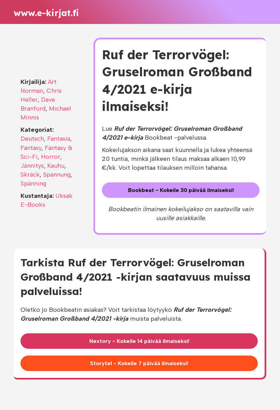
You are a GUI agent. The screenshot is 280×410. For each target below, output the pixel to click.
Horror (50, 157)
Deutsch (32, 138)
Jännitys (32, 165)
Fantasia (58, 138)
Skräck (30, 174)
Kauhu (55, 165)
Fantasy (31, 148)
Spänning (33, 183)
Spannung (57, 174)
